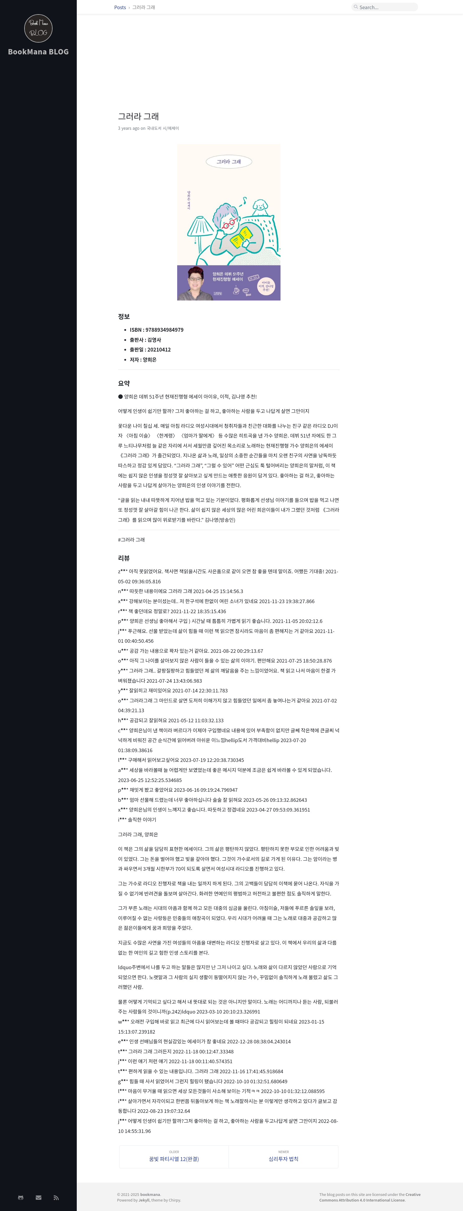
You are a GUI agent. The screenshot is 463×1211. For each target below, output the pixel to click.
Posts (120, 7)
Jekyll (143, 1200)
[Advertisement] (38, 154)
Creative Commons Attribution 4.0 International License (370, 1197)
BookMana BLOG (38, 51)
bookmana (150, 1194)
